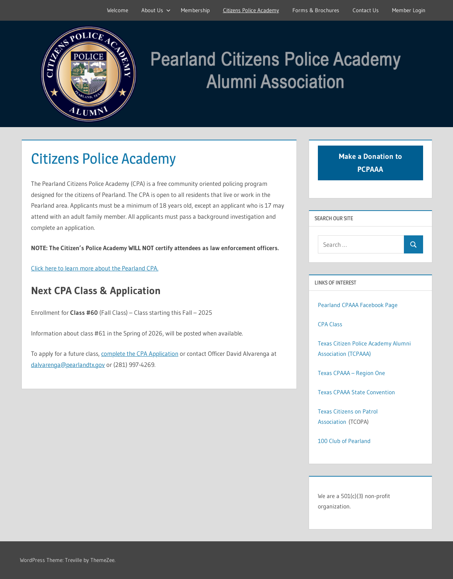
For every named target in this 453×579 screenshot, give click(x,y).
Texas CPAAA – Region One (351, 373)
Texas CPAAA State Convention (356, 392)
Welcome (117, 10)
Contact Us (366, 10)
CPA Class (330, 324)
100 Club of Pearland (344, 441)
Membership (195, 10)
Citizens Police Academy (251, 10)
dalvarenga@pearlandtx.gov (68, 364)
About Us (156, 10)
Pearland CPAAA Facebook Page (358, 305)
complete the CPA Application (139, 353)
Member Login (408, 10)
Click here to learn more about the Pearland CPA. (94, 268)
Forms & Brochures (315, 10)
